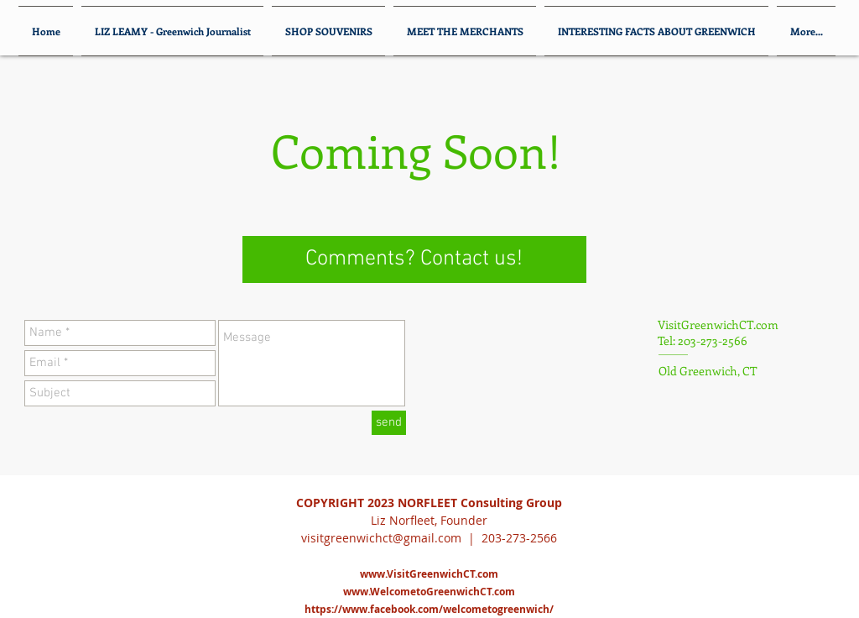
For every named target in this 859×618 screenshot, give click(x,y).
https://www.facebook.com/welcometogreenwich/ (429, 609)
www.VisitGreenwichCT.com (429, 574)
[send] (389, 423)
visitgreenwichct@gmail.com (381, 538)
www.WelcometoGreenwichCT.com (429, 591)
